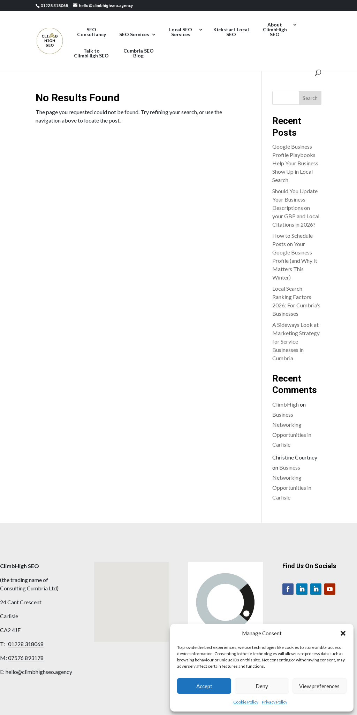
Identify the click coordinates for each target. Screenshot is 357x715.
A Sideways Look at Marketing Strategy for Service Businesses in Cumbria (296, 341)
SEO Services (134, 34)
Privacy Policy (274, 702)
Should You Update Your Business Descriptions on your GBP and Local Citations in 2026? (295, 208)
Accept (204, 686)
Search (310, 98)
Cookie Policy (245, 702)
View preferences (319, 686)
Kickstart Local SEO (231, 32)
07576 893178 (26, 657)
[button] (343, 633)
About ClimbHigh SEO (275, 29)
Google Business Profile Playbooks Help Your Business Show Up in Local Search (295, 163)
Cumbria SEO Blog (138, 53)
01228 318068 (26, 644)
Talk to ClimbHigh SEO (91, 53)
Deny (262, 686)
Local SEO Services (180, 32)
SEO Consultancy (91, 32)
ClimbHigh (285, 404)
